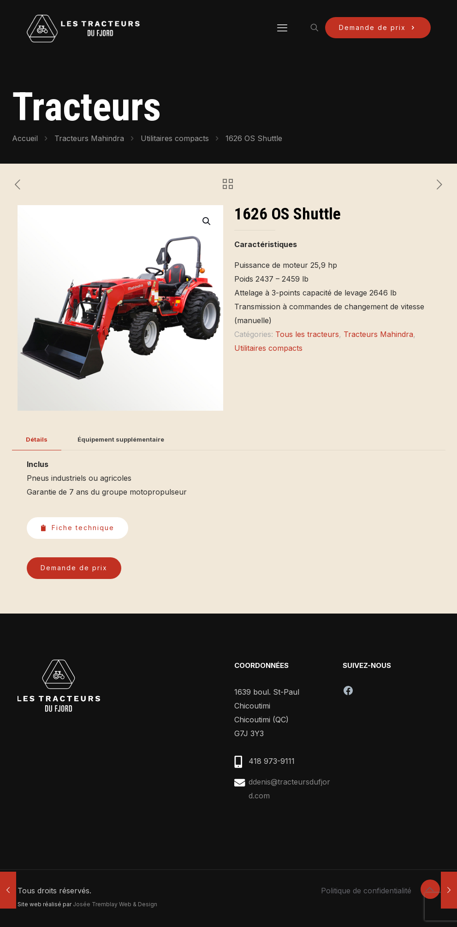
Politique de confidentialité (366, 890)
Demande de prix (378, 28)
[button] (207, 221)
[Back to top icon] (430, 889)
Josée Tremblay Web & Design (115, 904)
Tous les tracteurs (307, 334)
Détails (36, 439)
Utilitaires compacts (175, 138)
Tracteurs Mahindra (89, 138)
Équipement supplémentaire (120, 439)
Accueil (25, 138)
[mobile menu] (282, 27)
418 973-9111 (272, 761)
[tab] (36, 439)
